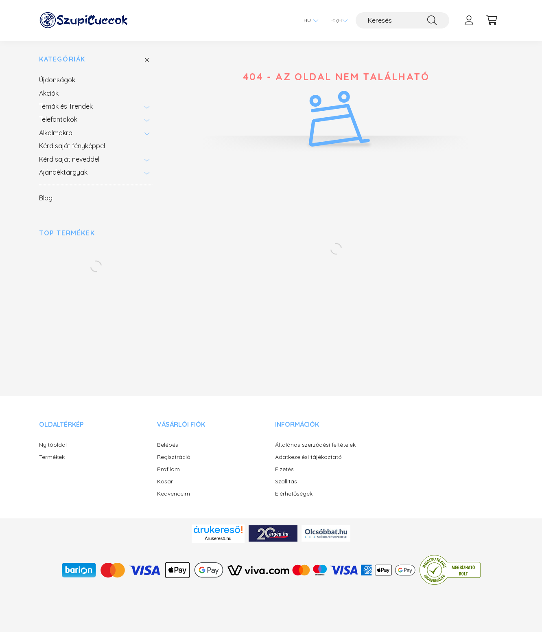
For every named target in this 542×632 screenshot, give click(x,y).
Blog (45, 198)
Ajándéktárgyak (63, 172)
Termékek (52, 457)
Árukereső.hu (218, 538)
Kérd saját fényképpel (72, 146)
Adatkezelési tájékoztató (308, 457)
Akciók (49, 93)
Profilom (168, 469)
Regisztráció (173, 457)
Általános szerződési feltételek (315, 444)
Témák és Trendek (66, 106)
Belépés (167, 444)
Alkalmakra (55, 133)
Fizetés (284, 469)
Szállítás (286, 481)
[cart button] (491, 20)
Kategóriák (62, 59)
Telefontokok (58, 119)
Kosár (165, 481)
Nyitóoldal (53, 444)
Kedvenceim (173, 493)
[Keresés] (402, 20)
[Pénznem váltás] (336, 20)
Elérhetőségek (294, 493)
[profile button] (469, 20)
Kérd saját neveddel (69, 159)
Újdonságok (57, 80)
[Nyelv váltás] (308, 20)
